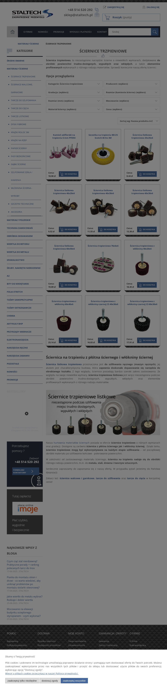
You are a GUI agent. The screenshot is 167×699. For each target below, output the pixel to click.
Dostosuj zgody (50, 680)
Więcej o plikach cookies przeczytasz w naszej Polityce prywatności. (41, 673)
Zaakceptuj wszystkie (74, 680)
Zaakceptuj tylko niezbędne (22, 680)
